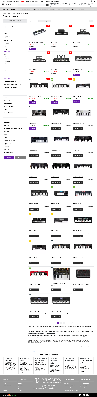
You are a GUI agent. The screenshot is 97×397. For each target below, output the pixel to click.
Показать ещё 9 (7, 64)
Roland (6, 48)
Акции (17, 1)
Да (6, 137)
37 (6, 73)
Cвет (59, 9)
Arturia (6, 49)
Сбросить (20, 157)
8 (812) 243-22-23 (91, 6)
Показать (9, 157)
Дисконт (66, 383)
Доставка (32, 1)
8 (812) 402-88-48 (73, 6)
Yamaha (7, 43)
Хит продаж (8, 144)
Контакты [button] (56, 1)
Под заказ (7, 37)
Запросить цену (56, 128)
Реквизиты (5, 388)
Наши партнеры (84, 387)
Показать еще (31, 350)
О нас (4, 383)
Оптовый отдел (84, 385)
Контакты (5, 390)
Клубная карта (49, 1)
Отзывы (20, 388)
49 (6, 76)
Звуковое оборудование (69, 9)
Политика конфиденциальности (55, 389)
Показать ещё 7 (7, 51)
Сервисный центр (23, 387)
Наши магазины (11, 1)
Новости (5, 387)
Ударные (36, 9)
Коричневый (8, 61)
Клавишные (22, 9)
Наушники (82, 9)
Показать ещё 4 (7, 78)
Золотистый (8, 59)
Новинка (7, 146)
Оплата (27, 1)
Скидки (22, 1)
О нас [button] (3, 1)
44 (6, 75)
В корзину (32, 48)
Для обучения (8, 143)
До (12, 26)
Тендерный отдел (84, 383)
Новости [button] (42, 1)
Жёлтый (7, 58)
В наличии (7, 36)
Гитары (29, 9)
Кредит (37, 1)
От (4, 26)
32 (6, 71)
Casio (6, 44)
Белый (6, 56)
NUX (6, 46)
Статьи (20, 390)
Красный (7, 63)
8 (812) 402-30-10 (64, 6)
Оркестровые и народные (48, 9)
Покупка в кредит (69, 388)
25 (6, 70)
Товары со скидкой (69, 385)
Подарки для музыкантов (71, 390)
